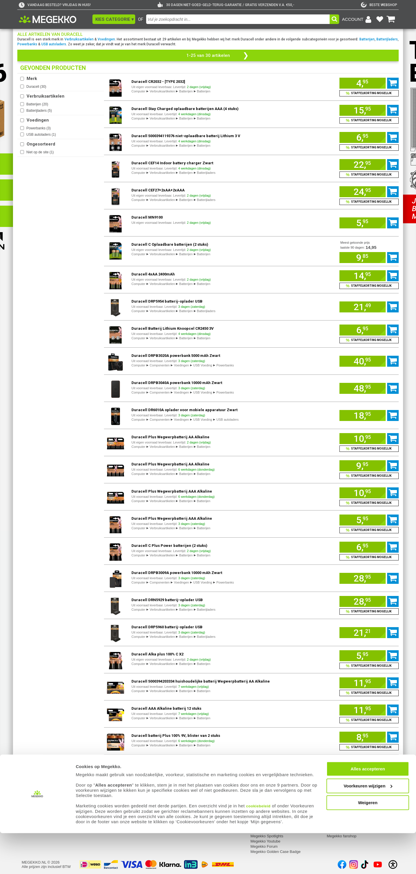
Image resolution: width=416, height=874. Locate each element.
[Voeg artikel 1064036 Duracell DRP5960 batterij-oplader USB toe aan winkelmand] (362, 632)
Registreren (31, 794)
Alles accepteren (367, 809)
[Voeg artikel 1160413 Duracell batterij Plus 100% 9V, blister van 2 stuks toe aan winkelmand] (362, 737)
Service (105, 781)
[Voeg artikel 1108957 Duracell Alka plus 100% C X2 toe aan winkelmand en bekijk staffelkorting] (369, 666)
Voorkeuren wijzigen (367, 826)
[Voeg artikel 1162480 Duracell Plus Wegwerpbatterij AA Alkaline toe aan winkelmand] (362, 465)
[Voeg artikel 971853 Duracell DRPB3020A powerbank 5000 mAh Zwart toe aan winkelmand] (362, 361)
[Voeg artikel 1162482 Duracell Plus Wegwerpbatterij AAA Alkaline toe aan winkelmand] (362, 492)
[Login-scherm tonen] (357, 19)
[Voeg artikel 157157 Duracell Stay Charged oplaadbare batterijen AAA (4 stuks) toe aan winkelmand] (362, 110)
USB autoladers (53, 44)
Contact (181, 781)
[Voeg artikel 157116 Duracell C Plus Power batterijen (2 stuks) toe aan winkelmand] (362, 547)
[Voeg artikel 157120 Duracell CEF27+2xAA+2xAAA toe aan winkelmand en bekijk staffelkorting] (369, 202)
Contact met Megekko (192, 794)
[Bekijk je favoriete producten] (380, 19)
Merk (32, 78)
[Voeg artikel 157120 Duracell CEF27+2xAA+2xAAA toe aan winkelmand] (362, 191)
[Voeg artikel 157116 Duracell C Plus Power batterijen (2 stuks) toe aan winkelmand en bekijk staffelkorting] (369, 557)
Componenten (160, 365)
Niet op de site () (40, 152)
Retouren (105, 789)
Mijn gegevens (35, 781)
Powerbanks (27, 44)
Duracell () (36, 87)
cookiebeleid (258, 847)
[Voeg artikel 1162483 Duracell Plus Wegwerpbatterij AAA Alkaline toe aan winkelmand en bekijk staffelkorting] (369, 530)
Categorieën (338, 781)
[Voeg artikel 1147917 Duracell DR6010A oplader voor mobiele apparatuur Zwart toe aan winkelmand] (362, 415)
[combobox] (238, 19)
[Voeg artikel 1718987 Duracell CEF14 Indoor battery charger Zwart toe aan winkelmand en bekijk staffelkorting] (369, 175)
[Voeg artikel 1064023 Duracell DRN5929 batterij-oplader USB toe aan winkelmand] (362, 601)
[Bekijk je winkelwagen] (391, 19)
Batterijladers (387, 39)
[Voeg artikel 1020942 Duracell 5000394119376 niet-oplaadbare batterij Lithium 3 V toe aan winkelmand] (362, 137)
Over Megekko (262, 789)
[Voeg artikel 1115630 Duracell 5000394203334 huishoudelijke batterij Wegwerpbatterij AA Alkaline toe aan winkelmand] (362, 682)
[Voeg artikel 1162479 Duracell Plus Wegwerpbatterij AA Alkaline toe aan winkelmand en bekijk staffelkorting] (369, 449)
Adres (179, 789)
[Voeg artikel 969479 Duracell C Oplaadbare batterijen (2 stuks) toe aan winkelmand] (362, 257)
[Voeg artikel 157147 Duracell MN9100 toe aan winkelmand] (362, 222)
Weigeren (367, 843)
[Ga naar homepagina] (54, 19)
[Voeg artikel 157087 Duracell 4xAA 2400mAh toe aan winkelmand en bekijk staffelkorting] (369, 286)
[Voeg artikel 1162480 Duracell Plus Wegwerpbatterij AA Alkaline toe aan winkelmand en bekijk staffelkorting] (369, 476)
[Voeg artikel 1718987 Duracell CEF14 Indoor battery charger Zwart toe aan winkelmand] (362, 164)
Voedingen (106, 39)
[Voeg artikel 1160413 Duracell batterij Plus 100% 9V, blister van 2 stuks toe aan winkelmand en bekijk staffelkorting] (369, 747)
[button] (113, 19)
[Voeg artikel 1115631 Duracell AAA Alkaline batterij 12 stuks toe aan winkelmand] (362, 710)
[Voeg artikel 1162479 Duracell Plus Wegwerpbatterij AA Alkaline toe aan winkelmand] (362, 438)
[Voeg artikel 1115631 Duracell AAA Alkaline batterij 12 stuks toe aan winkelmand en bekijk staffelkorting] (369, 720)
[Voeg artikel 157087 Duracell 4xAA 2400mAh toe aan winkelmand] (362, 275)
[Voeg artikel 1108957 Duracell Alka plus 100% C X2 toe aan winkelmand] (362, 655)
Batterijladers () (39, 111)
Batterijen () (37, 104)
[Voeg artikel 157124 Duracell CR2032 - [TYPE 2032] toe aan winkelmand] (362, 83)
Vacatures (258, 794)
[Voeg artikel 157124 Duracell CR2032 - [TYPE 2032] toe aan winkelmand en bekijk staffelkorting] (369, 93)
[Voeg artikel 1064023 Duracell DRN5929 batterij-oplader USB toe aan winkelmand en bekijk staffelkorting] (369, 611)
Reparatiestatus (111, 794)
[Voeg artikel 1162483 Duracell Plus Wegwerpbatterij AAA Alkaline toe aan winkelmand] (362, 520)
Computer (138, 91)
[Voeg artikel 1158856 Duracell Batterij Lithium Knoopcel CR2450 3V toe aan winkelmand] (362, 330)
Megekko (258, 781)
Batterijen (367, 39)
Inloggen (29, 789)
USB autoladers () (41, 135)
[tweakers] (379, 5)
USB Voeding (202, 365)
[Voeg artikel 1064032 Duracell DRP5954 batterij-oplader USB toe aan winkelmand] (362, 306)
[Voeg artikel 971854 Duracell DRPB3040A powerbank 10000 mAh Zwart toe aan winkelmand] (362, 388)
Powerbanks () (38, 128)
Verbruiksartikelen (79, 39)
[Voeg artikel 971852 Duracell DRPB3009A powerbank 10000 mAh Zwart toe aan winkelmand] (362, 578)
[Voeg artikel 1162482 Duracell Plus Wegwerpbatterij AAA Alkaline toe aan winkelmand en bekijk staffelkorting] (369, 503)
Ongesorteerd (41, 144)
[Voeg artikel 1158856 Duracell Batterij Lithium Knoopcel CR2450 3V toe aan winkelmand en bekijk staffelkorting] (369, 340)
